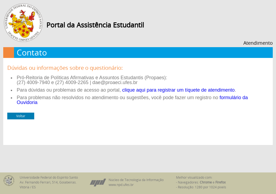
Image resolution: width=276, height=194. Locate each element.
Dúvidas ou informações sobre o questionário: (65, 67)
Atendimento (258, 43)
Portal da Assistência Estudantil (95, 24)
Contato (32, 52)
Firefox (220, 182)
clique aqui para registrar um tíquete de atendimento (178, 90)
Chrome (206, 182)
